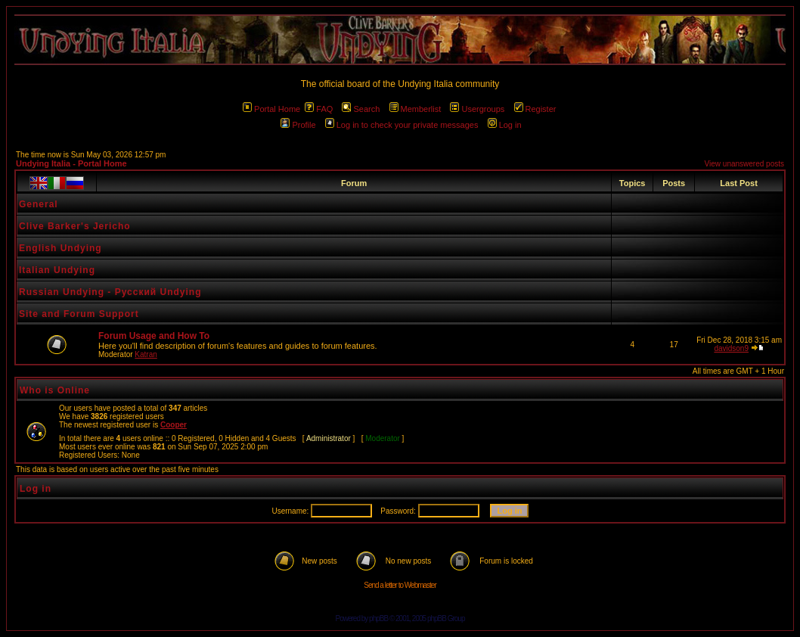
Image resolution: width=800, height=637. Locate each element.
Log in (505, 124)
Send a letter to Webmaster (400, 585)
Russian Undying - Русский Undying (110, 292)
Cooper (173, 425)
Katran (146, 354)
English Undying (60, 248)
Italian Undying (57, 270)
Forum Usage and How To (153, 336)
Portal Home (271, 108)
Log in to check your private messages (402, 124)
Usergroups (477, 108)
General (38, 204)
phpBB (378, 618)
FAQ (319, 108)
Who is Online (55, 390)
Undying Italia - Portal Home (71, 163)
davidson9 (731, 348)
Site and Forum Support (79, 314)
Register (535, 108)
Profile (298, 124)
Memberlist (415, 108)
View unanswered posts (744, 164)
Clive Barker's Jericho (75, 226)
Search (361, 108)
